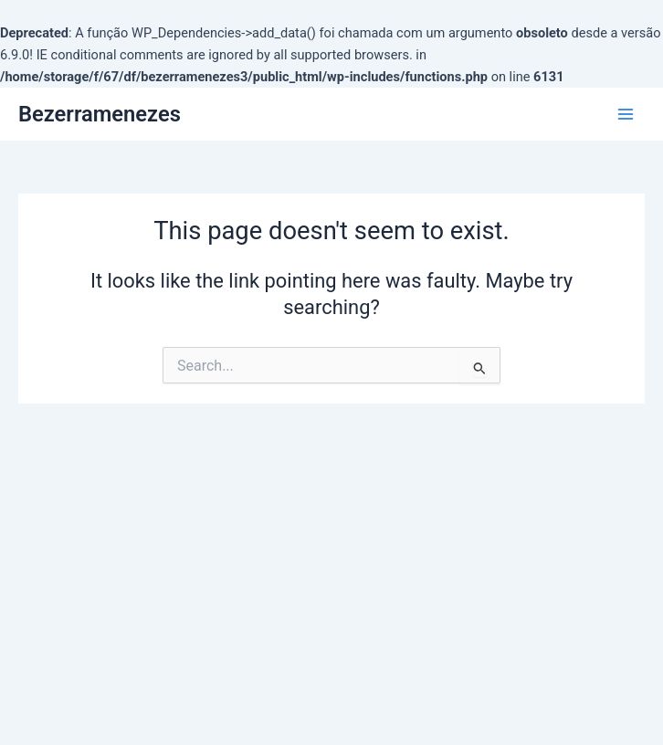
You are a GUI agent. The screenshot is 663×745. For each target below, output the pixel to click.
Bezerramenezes (99, 114)
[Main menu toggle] (625, 114)
